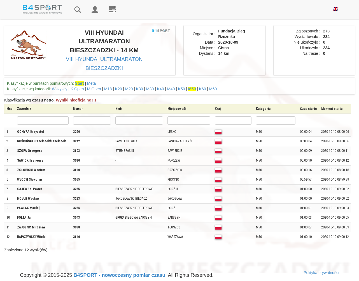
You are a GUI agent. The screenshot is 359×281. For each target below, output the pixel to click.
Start (79, 83)
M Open (94, 89)
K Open (77, 89)
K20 (118, 89)
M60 (213, 89)
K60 (202, 89)
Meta (91, 83)
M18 (108, 89)
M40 (171, 89)
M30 (150, 89)
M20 (129, 89)
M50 (192, 89)
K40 (160, 89)
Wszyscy (59, 89)
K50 (181, 89)
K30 (139, 89)
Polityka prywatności (321, 272)
